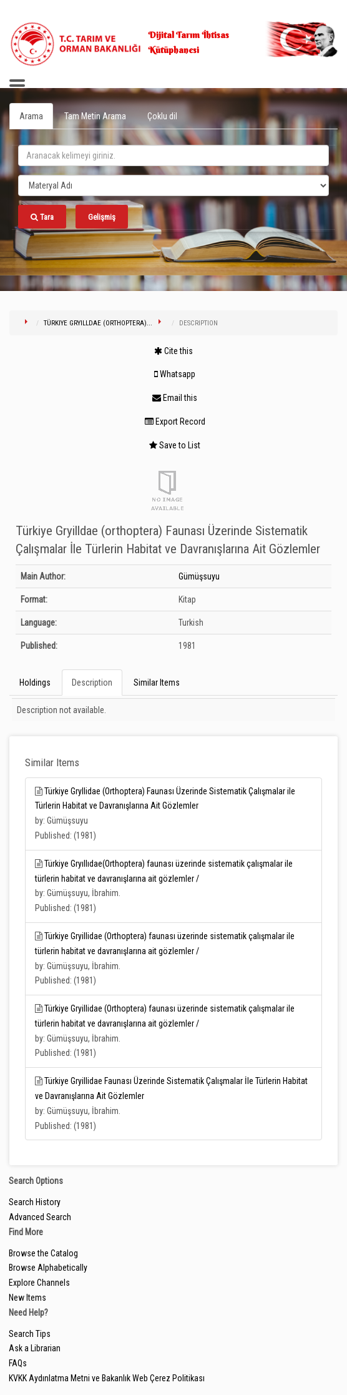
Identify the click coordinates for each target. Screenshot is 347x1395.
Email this (174, 398)
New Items (27, 1298)
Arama (31, 116)
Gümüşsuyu (199, 576)
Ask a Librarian (35, 1348)
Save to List (174, 445)
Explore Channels (39, 1283)
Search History (35, 1202)
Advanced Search (40, 1217)
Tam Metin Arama (95, 116)
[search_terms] (173, 155)
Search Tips (30, 1334)
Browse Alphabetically (48, 1268)
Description (92, 683)
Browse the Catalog (43, 1253)
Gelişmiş (101, 217)
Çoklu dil (162, 116)
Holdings (35, 683)
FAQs (18, 1363)
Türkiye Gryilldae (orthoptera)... (98, 323)
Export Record (175, 421)
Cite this (173, 351)
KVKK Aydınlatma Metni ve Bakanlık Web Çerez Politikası (107, 1378)
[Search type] (173, 185)
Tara (42, 217)
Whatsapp (174, 374)
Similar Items (157, 683)
